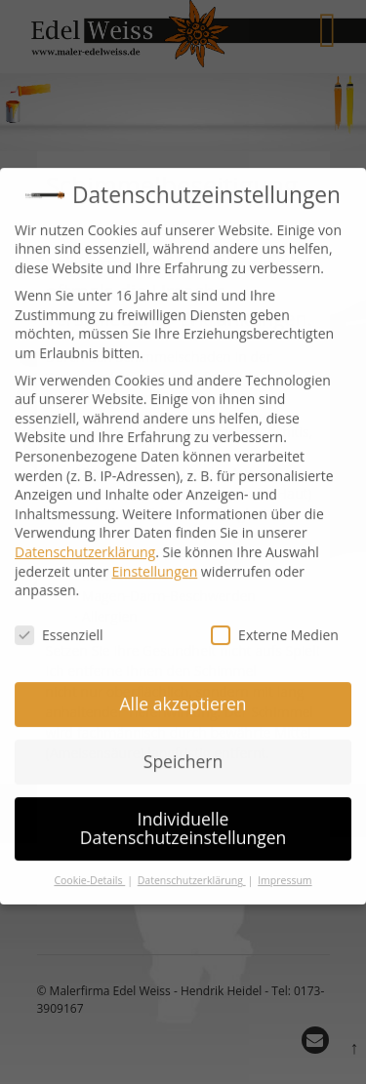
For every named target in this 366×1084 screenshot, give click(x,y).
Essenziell (59, 619)
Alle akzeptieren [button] (182, 688)
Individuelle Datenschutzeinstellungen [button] (183, 812)
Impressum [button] (284, 864)
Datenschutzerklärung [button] (192, 864)
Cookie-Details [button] (89, 864)
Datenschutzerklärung (85, 536)
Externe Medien (275, 619)
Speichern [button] (183, 745)
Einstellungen (155, 555)
